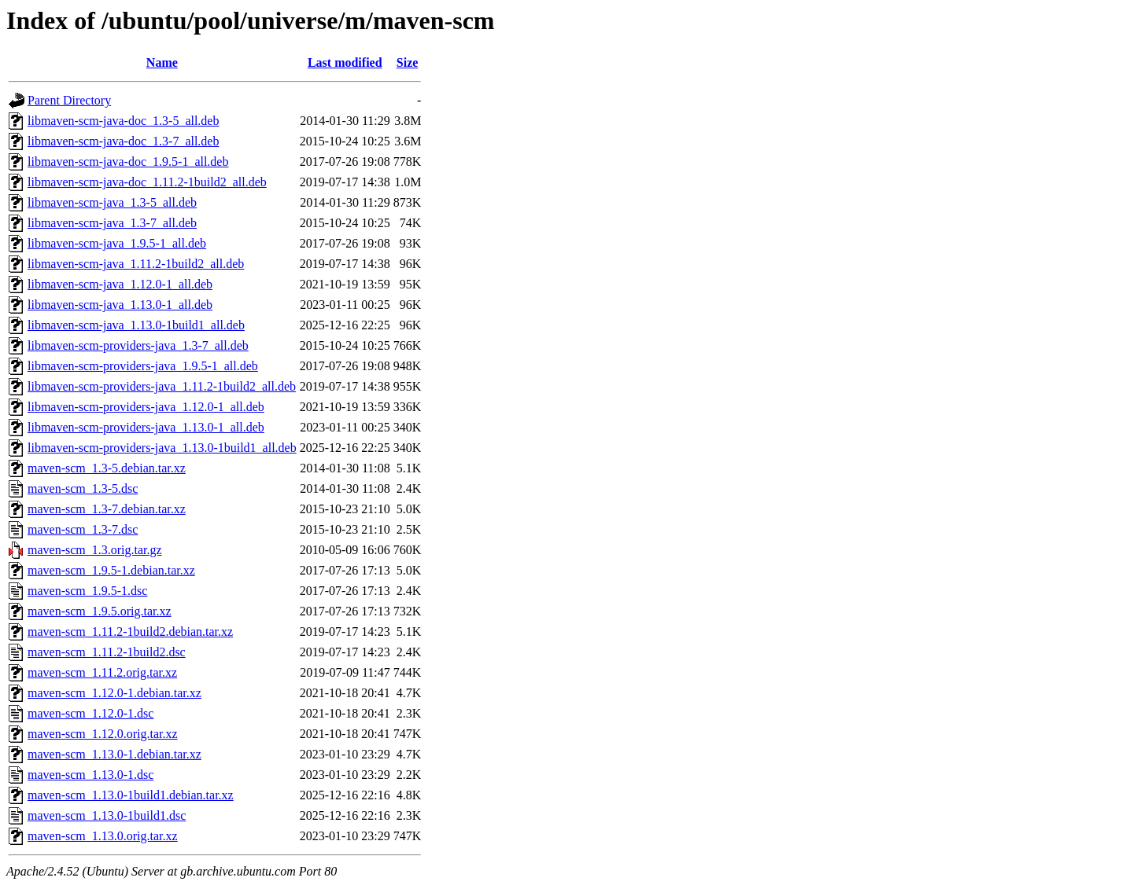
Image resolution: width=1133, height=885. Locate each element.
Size (408, 62)
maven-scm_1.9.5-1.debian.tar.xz (111, 570)
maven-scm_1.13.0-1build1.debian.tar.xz (131, 795)
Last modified (345, 62)
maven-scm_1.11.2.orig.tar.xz (102, 672)
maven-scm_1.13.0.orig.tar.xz (103, 836)
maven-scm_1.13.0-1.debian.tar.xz (114, 754)
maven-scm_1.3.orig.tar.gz (95, 549)
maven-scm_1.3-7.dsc (83, 529)
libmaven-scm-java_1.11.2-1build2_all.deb (136, 263)
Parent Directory (69, 100)
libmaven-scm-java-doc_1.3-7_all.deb (123, 141)
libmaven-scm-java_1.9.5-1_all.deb (117, 243)
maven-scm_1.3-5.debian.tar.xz (107, 468)
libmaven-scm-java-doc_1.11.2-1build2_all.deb (147, 182)
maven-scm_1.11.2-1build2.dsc (107, 652)
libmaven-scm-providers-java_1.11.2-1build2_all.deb (162, 386)
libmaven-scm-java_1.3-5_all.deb (112, 202)
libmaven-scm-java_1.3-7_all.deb (112, 223)
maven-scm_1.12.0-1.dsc (90, 713)
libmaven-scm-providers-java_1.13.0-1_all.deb (146, 427)
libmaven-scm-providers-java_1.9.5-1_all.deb (143, 366)
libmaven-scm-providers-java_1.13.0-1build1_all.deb (162, 447)
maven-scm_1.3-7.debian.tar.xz (107, 509)
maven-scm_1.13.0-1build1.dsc (107, 815)
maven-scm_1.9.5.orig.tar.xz (100, 611)
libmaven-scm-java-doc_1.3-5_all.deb (123, 120)
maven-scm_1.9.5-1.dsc (87, 590)
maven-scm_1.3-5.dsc (83, 488)
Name (162, 62)
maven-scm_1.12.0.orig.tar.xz (103, 733)
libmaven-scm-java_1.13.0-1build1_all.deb (136, 325)
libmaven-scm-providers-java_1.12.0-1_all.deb (146, 406)
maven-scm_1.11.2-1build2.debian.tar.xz (130, 631)
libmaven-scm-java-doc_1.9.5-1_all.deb (128, 161)
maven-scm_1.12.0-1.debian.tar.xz (114, 693)
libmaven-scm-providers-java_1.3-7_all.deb (138, 345)
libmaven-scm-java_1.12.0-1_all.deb (120, 284)
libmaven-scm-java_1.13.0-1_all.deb (120, 304)
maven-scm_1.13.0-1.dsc (90, 774)
